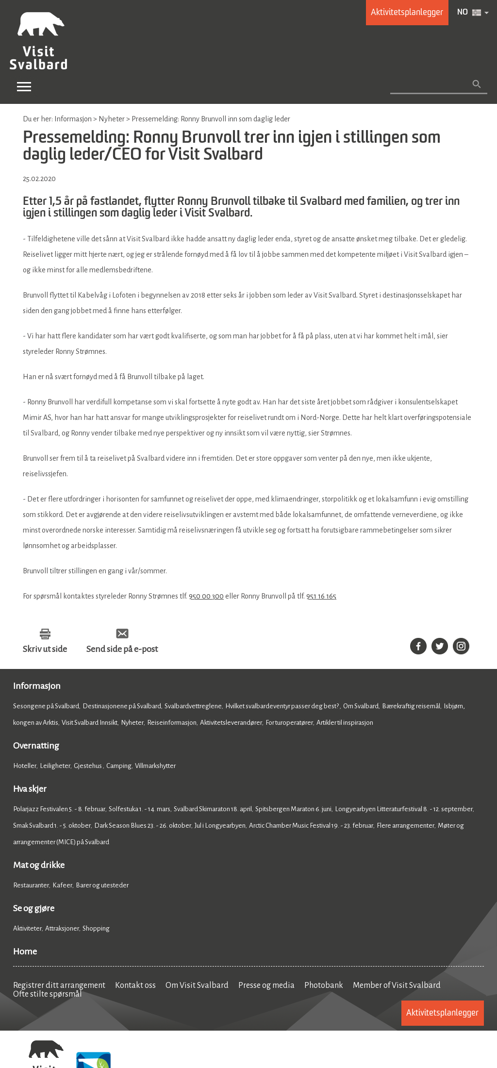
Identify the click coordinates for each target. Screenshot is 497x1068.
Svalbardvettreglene (193, 706)
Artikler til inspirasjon (344, 722)
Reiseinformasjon (172, 722)
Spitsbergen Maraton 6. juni (293, 809)
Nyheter (132, 722)
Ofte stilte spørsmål (47, 994)
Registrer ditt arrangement (59, 985)
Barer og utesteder (102, 885)
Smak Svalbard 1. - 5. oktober (52, 825)
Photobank (323, 985)
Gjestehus (88, 765)
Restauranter (31, 885)
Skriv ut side (45, 649)
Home (25, 951)
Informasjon (37, 686)
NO (462, 13)
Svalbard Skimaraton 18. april (213, 809)
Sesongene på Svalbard (46, 706)
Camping (119, 765)
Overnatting (36, 746)
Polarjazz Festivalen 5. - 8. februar (59, 809)
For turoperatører (289, 722)
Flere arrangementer (405, 825)
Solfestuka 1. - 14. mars (139, 809)
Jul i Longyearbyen (220, 825)
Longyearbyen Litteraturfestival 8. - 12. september (404, 809)
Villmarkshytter (155, 765)
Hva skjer (30, 789)
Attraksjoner (62, 928)
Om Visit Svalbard (197, 985)
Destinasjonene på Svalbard (122, 706)
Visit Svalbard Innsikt (89, 722)
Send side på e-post (122, 649)
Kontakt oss (135, 985)
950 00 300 (206, 596)
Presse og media (266, 985)
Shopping (97, 928)
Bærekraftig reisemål (411, 706)
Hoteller (24, 765)
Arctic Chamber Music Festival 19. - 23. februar (311, 825)
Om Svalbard (361, 706)
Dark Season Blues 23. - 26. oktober (142, 825)
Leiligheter (55, 765)
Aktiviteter (27, 928)
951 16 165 (321, 596)
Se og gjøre (33, 908)
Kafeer (62, 885)
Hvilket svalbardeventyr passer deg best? (282, 706)
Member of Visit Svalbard (397, 985)
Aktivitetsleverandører (231, 722)
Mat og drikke (39, 865)
